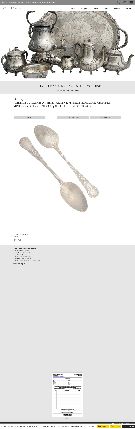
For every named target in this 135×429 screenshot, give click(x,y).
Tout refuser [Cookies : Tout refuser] (115, 426)
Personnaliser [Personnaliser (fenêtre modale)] (129, 426)
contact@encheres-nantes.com (29, 261)
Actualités (129, 9)
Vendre (106, 9)
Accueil (72, 9)
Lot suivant (105, 117)
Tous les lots (29, 117)
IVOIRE (12, 8)
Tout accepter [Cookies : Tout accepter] (103, 426)
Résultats (117, 9)
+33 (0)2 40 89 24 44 (24, 257)
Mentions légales (124, 423)
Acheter (95, 9)
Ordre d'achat (67, 418)
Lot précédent (73, 117)
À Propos (84, 9)
